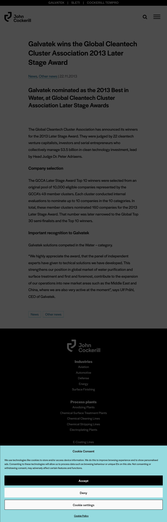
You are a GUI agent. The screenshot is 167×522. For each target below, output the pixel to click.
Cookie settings (83, 505)
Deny (83, 492)
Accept (83, 480)
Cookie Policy (81, 516)
